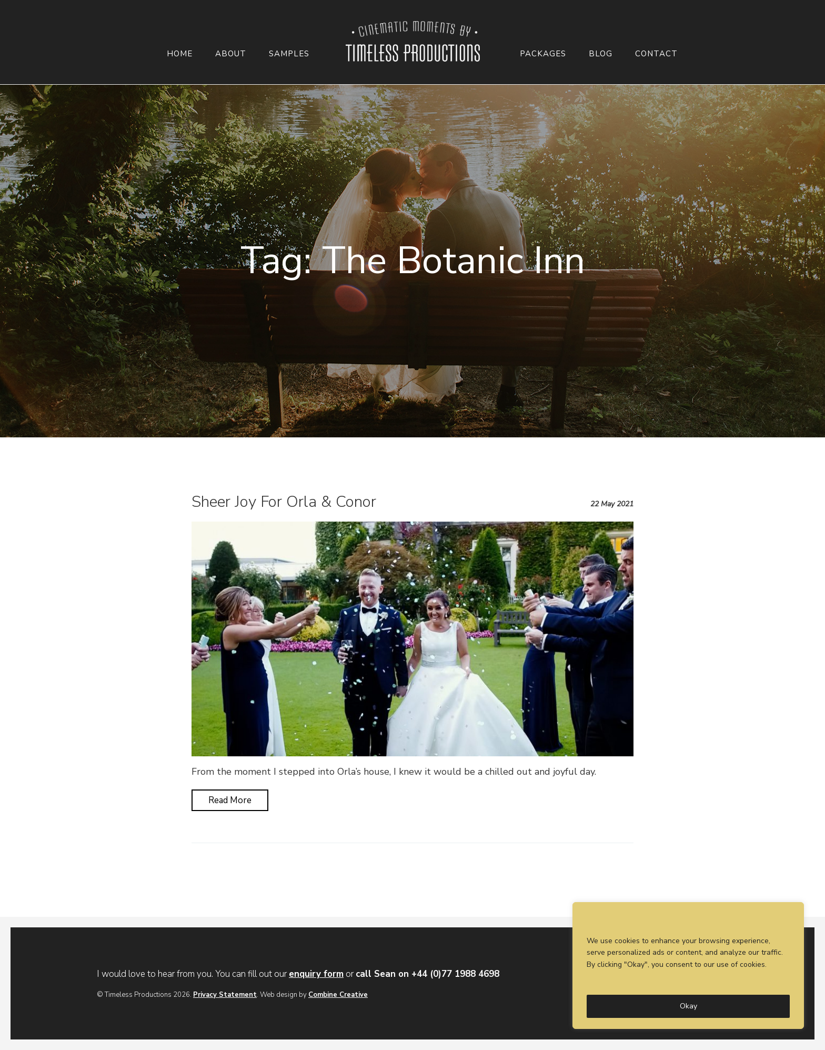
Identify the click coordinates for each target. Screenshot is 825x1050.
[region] (688, 965)
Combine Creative (338, 994)
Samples (289, 54)
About (230, 54)
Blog (600, 54)
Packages (543, 54)
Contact (656, 54)
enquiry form (316, 974)
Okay (688, 1006)
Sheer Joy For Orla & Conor (284, 502)
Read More (229, 800)
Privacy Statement (225, 994)
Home (180, 54)
